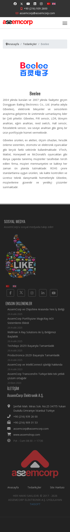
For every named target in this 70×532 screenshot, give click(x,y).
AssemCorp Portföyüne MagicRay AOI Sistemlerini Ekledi (35, 325)
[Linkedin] (35, 3)
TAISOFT (35, 505)
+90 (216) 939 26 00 (27, 416)
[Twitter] (21, 4)
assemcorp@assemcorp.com (37, 13)
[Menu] (65, 23)
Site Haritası (57, 489)
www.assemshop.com (28, 434)
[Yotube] (52, 293)
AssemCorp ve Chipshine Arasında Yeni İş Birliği (35, 313)
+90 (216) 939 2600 (35, 8)
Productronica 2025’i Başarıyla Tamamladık (33, 359)
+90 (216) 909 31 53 (27, 422)
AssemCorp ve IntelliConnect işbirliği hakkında (34, 368)
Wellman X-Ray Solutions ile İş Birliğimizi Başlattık (35, 338)
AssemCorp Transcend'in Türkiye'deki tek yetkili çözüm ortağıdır (35, 380)
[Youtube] (28, 3)
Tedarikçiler (34, 489)
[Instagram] (41, 3)
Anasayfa (13, 489)
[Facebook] (15, 3)
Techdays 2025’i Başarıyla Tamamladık (30, 350)
